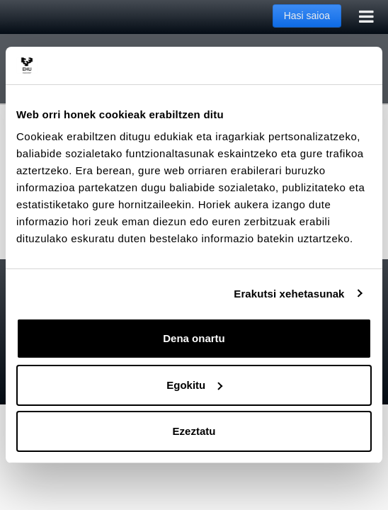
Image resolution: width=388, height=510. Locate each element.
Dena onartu (194, 338)
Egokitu (194, 385)
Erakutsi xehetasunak (289, 294)
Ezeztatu (194, 431)
